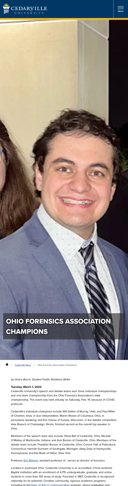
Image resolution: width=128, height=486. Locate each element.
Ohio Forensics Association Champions (57, 365)
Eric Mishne (31, 460)
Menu (121, 9)
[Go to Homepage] (25, 13)
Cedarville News (23, 365)
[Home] (7, 365)
